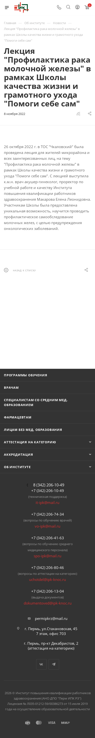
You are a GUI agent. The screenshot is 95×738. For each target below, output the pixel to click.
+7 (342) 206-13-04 (47, 591)
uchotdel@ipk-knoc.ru (47, 579)
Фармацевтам (18, 417)
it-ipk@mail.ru (47, 502)
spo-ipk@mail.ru (47, 555)
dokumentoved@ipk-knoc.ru (48, 603)
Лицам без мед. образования (33, 429)
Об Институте (17, 467)
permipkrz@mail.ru (51, 618)
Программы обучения (25, 375)
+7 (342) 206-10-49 (47, 490)
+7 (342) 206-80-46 (47, 567)
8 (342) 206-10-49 (48, 485)
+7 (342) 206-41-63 (47, 537)
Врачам (11, 387)
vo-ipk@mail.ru (47, 526)
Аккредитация (18, 454)
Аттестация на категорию (30, 442)
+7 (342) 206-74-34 (47, 514)
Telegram (54, 664)
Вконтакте (41, 664)
